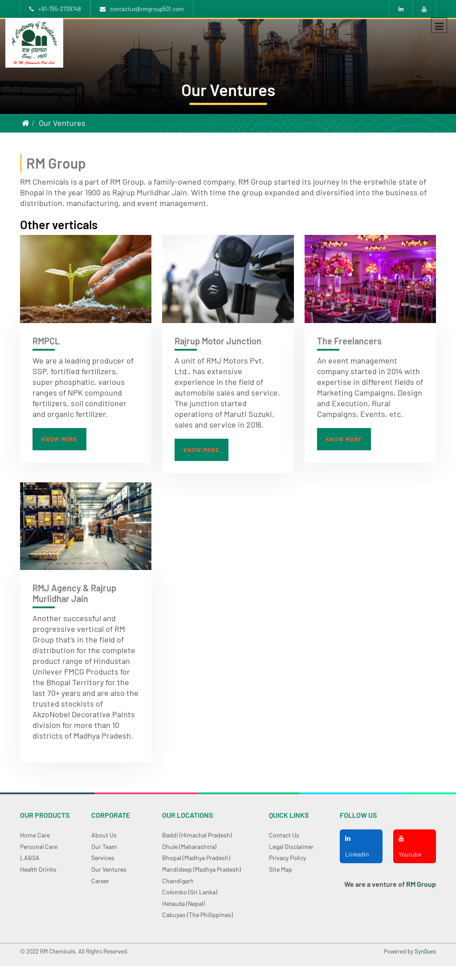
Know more (59, 439)
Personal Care (38, 846)
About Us (104, 835)
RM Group (421, 884)
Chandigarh (178, 881)
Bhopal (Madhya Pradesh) (196, 857)
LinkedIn (357, 846)
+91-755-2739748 (55, 8)
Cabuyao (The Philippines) (197, 914)
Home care (35, 835)
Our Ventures (62, 123)
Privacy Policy (287, 857)
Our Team (104, 846)
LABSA (30, 857)
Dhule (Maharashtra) (189, 846)
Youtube (410, 846)
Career (100, 881)
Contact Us (284, 835)
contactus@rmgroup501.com (142, 8)
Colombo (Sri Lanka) (189, 892)
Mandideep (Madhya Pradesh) (201, 869)
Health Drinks (38, 869)
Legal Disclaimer (291, 846)
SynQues (425, 951)
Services (102, 857)
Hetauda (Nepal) (183, 903)
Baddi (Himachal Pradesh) (197, 835)
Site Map (280, 869)
